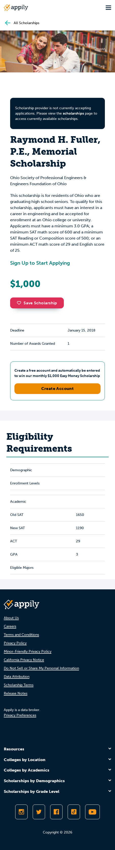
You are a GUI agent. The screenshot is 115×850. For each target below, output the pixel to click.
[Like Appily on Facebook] (56, 812)
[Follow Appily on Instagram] (21, 812)
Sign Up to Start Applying (40, 263)
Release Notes (15, 693)
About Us (11, 618)
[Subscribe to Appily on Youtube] (92, 812)
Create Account (57, 388)
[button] (20, 303)
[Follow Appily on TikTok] (74, 812)
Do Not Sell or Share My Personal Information (41, 668)
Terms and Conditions (21, 635)
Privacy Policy (15, 643)
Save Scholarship (37, 303)
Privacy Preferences (20, 715)
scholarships (73, 113)
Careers (10, 626)
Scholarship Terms (18, 685)
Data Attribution (16, 676)
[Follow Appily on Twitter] (39, 812)
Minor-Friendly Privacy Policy (27, 651)
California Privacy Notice (24, 660)
